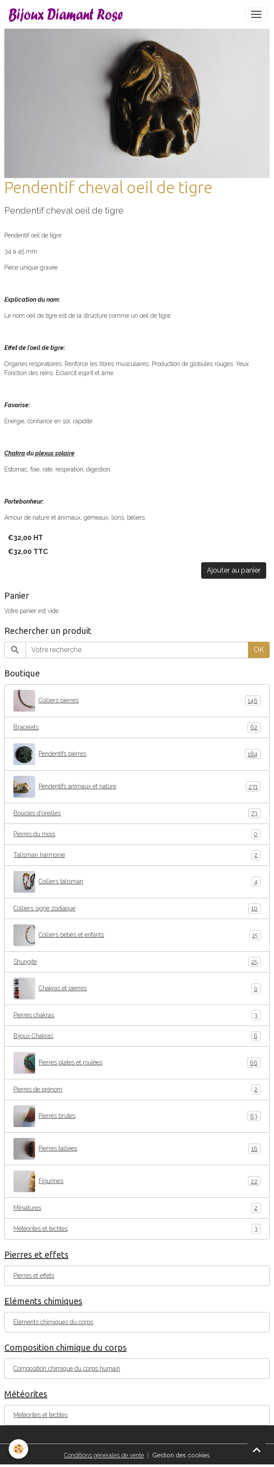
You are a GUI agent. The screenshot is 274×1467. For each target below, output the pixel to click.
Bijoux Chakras (137, 1036)
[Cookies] (18, 1449)
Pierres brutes (137, 1116)
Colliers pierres (137, 701)
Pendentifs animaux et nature (137, 787)
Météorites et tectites (137, 1229)
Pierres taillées (137, 1149)
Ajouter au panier (234, 570)
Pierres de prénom (137, 1089)
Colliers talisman (137, 882)
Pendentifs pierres (137, 754)
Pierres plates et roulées (137, 1063)
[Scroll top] (256, 1449)
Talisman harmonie (137, 855)
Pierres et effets (33, 1275)
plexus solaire (55, 453)
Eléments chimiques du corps (53, 1322)
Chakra (14, 453)
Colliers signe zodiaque (137, 908)
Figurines (137, 1181)
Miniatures (137, 1208)
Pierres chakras (137, 1015)
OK (259, 650)
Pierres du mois (137, 834)
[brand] (67, 14)
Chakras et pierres (137, 988)
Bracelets (137, 727)
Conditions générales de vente (104, 1455)
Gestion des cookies (181, 1455)
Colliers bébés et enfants (137, 935)
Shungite (137, 962)
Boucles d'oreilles (137, 813)
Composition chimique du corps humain (66, 1368)
